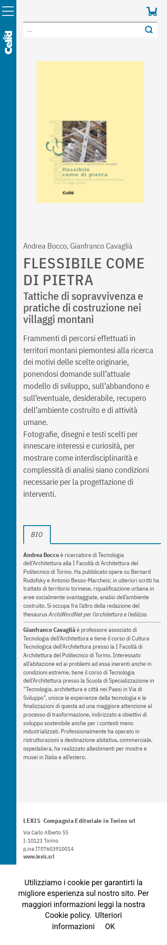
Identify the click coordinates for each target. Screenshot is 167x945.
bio (37, 534)
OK (110, 926)
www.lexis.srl (38, 856)
